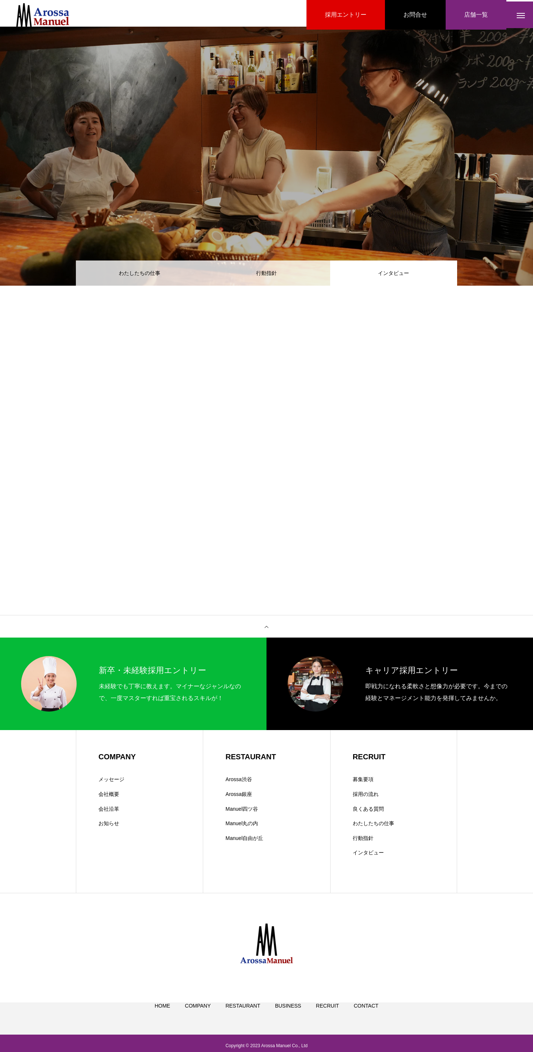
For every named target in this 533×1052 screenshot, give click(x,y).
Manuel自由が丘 (244, 841)
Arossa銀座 (238, 797)
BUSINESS (288, 1017)
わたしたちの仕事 (139, 273)
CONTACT (366, 1017)
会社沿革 (108, 811)
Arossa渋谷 (238, 782)
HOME (162, 1017)
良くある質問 (368, 811)
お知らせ (108, 826)
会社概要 (108, 797)
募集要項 (363, 782)
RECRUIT (327, 1017)
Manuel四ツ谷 (241, 811)
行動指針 (266, 273)
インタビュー (368, 855)
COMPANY (198, 1017)
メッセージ (111, 782)
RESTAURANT (242, 1017)
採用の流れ (366, 797)
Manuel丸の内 (241, 826)
